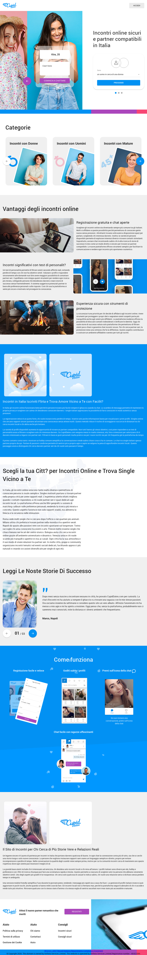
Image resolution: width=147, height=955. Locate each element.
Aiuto (33, 942)
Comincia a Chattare (55, 81)
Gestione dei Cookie (12, 942)
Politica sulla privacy (13, 930)
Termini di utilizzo (11, 936)
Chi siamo (35, 930)
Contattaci (35, 936)
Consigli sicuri (65, 936)
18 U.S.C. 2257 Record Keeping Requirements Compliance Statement (73, 951)
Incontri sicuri (65, 930)
